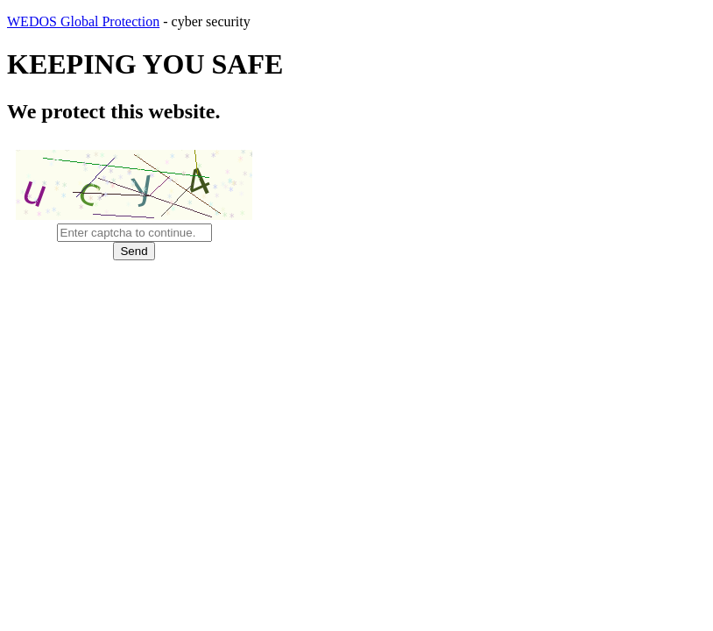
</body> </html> (356, 315)
